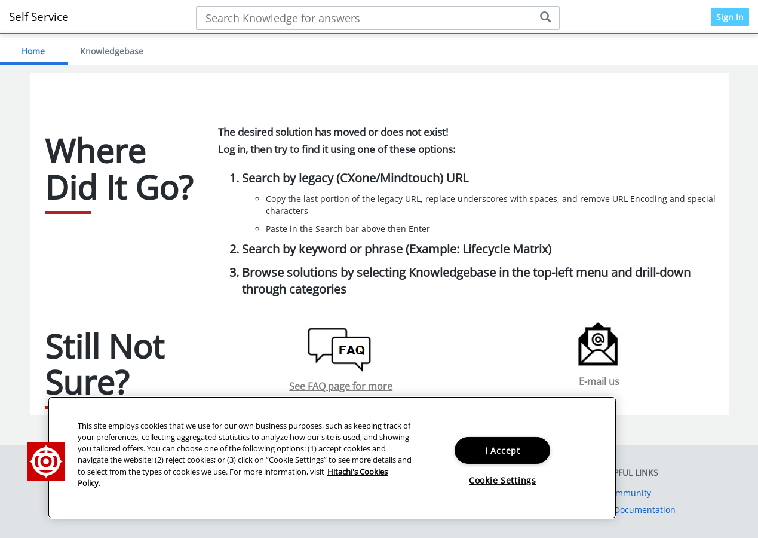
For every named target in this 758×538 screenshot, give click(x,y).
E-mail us (599, 381)
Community (628, 493)
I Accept (502, 450)
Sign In (730, 17)
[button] (46, 461)
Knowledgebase (111, 51)
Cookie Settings (502, 480)
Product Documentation (628, 509)
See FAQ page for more (340, 386)
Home (33, 51)
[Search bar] (378, 18)
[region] (332, 457)
